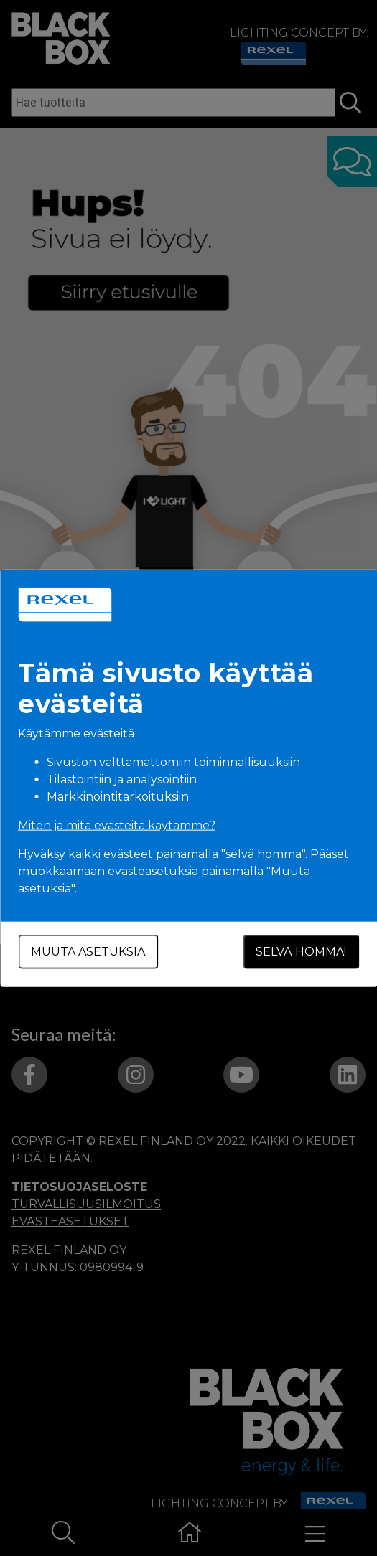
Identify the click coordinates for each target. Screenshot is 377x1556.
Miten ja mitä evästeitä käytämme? (116, 825)
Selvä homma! (301, 951)
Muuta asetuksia (88, 951)
